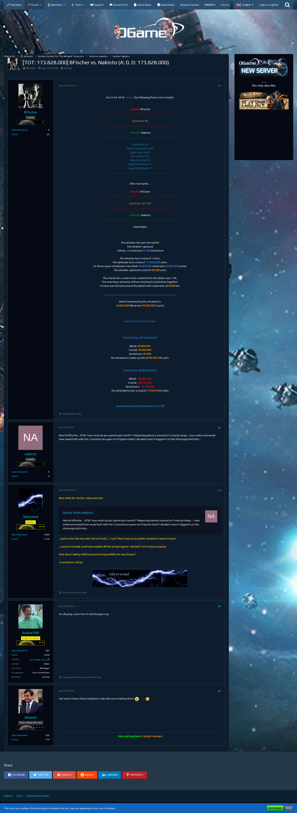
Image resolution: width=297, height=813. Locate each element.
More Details (275, 808)
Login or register (269, 4)
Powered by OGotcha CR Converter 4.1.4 (138, 406)
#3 (219, 490)
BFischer (31, 68)
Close (289, 808)
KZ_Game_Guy (38, 659)
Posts (15, 134)
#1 (219, 85)
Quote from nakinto (78, 513)
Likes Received (19, 130)
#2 (219, 427)
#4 (219, 606)
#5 (219, 690)
